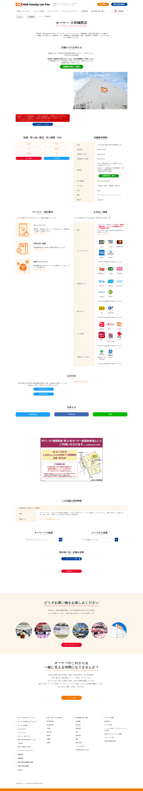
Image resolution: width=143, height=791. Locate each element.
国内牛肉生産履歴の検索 (25, 761)
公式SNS (56, 158)
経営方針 (78, 723)
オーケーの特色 (39, 11)
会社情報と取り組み (98, 11)
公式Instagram (43, 394)
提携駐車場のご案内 (71, 67)
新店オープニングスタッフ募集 (113, 733)
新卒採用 (107, 720)
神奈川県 (49, 731)
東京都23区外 (50, 723)
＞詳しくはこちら (39, 233)
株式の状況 (79, 741)
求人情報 (103, 4)
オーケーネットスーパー (70, 11)
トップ (19, 16)
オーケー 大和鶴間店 (44, 16)
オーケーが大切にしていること (27, 720)
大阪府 (48, 738)
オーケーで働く (71, 696)
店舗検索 (120, 11)
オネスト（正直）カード (24, 735)
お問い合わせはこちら (72, 643)
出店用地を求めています (82, 748)
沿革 (77, 731)
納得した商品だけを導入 (24, 745)
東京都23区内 (50, 720)
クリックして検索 (71, 557)
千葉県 (48, 727)
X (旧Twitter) (33, 414)
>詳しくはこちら (102, 234)
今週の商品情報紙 (119, 4)
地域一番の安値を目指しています (27, 738)
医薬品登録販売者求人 (111, 740)
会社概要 (78, 720)
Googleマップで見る (42, 124)
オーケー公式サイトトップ (26, 716)
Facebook (71, 413)
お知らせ (20, 768)
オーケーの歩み (80, 745)
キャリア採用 (108, 723)
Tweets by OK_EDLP (80, 381)
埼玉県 (48, 734)
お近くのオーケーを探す (54, 716)
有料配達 (20, 757)
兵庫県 (48, 741)
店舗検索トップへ (71, 570)
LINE (110, 413)
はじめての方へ (22, 728)
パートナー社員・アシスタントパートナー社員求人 (116, 728)
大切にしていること (23, 11)
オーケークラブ (53, 11)
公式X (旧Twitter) (43, 389)
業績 (77, 738)
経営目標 (78, 727)
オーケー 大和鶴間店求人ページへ (50, 518)
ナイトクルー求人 (109, 736)
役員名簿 (78, 734)
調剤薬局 (85, 11)
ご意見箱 (20, 742)
